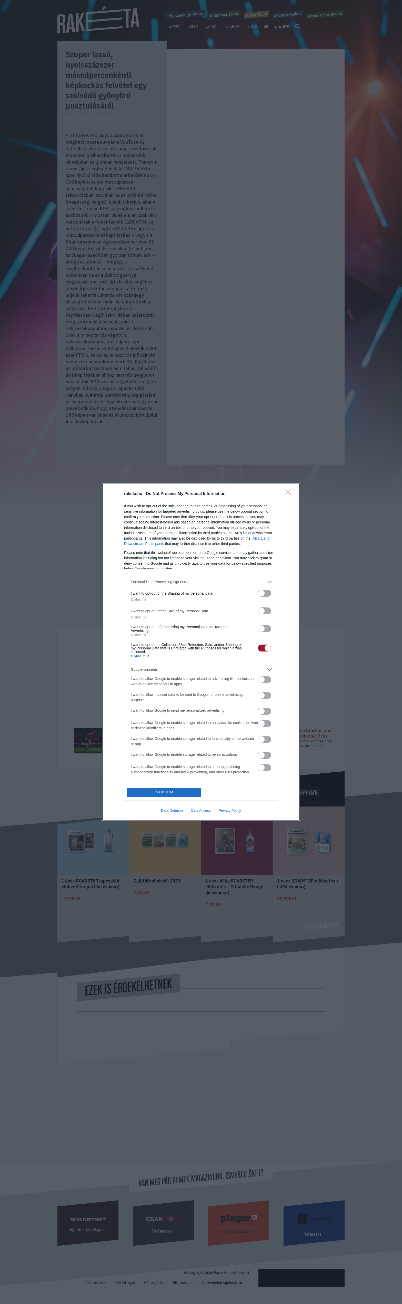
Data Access (201, 810)
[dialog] (201, 652)
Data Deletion (172, 810)
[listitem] (201, 582)
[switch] (264, 593)
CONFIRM (164, 792)
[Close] (290, 494)
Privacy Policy (230, 810)
